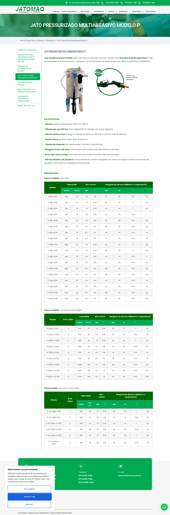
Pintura (113, 11)
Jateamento (100, 11)
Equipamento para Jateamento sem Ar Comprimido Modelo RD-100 (26, 58)
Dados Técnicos (26, 106)
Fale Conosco (151, 11)
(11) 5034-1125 (85, 475)
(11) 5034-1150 (85, 479)
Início (33, 41)
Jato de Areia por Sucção (25, 83)
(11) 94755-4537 (86, 482)
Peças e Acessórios (70, 11)
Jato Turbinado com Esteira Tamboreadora (27, 90)
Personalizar (29, 490)
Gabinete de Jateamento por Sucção (25, 68)
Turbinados (138, 11)
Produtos (40, 41)
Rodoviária (124, 11)
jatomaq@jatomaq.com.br (129, 475)
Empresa (56, 11)
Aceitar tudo (29, 504)
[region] (30, 488)
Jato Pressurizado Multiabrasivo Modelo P (27, 76)
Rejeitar (29, 497)
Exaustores (86, 11)
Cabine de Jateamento (27, 50)
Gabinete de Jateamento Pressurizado (23, 98)
